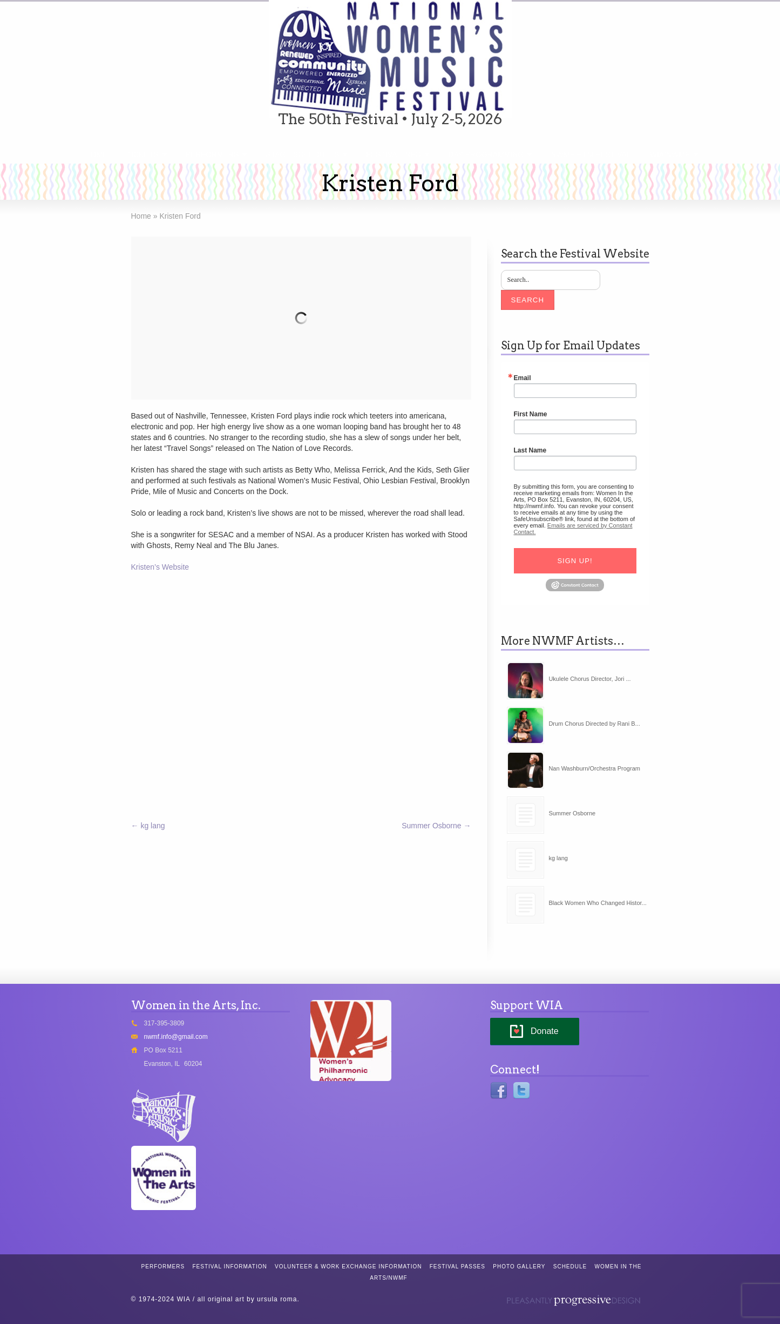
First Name (530, 414)
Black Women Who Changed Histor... (597, 903)
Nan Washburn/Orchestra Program (594, 768)
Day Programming (486, 154)
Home (96, 154)
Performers (212, 154)
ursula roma (277, 1299)
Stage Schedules (302, 154)
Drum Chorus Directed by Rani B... (594, 723)
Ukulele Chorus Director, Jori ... (589, 678)
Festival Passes (457, 1266)
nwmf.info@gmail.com (176, 1037)
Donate (545, 1031)
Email (522, 378)
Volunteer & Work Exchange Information (348, 1266)
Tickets (142, 154)
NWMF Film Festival (590, 154)
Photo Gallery (519, 1266)
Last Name (530, 450)
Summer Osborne (436, 825)
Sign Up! (574, 561)
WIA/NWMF (670, 154)
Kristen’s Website (160, 567)
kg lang (148, 825)
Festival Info (393, 154)
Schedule (570, 1266)
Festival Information (230, 1266)
